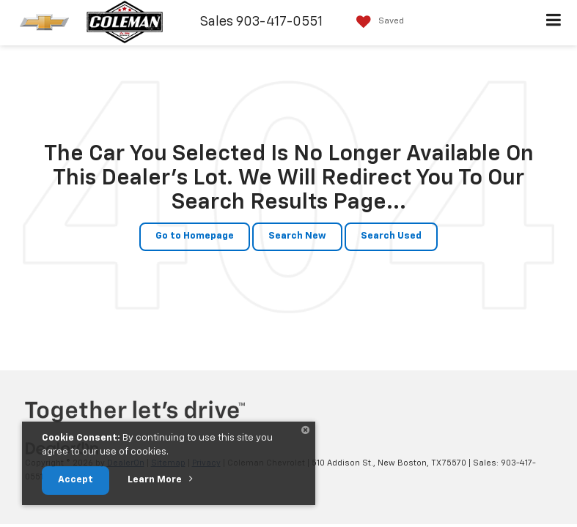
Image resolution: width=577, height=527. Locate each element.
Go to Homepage (194, 236)
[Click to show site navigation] (554, 22)
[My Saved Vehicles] (376, 21)
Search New (297, 236)
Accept (75, 480)
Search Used (391, 236)
